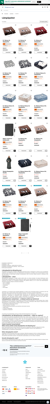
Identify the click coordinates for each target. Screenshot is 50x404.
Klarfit (27, 377)
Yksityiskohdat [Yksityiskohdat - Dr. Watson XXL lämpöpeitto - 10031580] (39, 150)
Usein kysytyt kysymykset (7, 267)
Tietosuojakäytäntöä (40, 390)
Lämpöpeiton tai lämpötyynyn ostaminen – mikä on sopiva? (13, 266)
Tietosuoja (4, 401)
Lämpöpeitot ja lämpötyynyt (7, 263)
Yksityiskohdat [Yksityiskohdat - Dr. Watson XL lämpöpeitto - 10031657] (39, 52)
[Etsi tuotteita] (25, 10)
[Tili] (42, 7)
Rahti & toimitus (40, 381)
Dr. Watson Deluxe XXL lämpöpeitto (39, 106)
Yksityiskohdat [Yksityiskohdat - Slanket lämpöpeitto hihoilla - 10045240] (8, 180)
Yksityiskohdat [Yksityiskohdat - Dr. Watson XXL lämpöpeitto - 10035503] (23, 85)
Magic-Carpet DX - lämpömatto (8, 139)
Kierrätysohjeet (40, 379)
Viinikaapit (4, 372)
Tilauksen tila (39, 374)
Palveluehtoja (46, 390)
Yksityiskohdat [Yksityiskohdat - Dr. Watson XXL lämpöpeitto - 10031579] (23, 150)
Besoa (27, 375)
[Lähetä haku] (1, 10)
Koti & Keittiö (6, 13)
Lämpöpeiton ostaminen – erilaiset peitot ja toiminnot (12, 265)
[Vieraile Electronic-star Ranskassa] (32, 388)
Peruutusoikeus (40, 375)
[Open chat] (48, 402)
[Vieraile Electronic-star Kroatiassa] (26, 393)
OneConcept (28, 378)
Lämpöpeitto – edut (5, 264)
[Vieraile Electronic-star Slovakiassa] (28, 391)
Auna (26, 369)
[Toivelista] (45, 7)
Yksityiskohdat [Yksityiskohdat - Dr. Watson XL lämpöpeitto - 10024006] (23, 52)
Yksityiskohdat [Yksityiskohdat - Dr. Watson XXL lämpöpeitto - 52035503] (8, 213)
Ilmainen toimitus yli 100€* (44, 4)
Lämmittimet (12, 13)
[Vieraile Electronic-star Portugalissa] (34, 393)
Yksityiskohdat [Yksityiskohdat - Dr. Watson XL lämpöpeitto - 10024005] (8, 52)
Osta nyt (39, 1)
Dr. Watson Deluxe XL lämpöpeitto (40, 74)
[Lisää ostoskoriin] (15, 52)
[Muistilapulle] (15, 25)
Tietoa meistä (39, 369)
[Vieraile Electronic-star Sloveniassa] (26, 395)
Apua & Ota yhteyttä (41, 371)
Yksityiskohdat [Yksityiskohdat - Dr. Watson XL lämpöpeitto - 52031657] (8, 246)
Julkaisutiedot (10, 401)
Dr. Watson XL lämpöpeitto (7, 41)
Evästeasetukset (40, 383)
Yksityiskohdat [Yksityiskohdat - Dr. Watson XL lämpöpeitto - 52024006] (39, 213)
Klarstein (27, 374)
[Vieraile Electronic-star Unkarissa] (32, 391)
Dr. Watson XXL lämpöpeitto (7, 74)
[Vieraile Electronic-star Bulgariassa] (30, 393)
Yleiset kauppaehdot (18, 401)
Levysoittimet (4, 378)
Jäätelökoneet (4, 380)
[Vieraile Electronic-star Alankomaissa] (32, 393)
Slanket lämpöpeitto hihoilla (9, 172)
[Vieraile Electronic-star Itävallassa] (28, 388)
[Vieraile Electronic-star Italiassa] (34, 388)
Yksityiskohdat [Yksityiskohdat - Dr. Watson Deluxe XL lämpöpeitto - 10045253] (39, 85)
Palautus (39, 372)
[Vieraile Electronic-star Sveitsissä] (30, 388)
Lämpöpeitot (18, 13)
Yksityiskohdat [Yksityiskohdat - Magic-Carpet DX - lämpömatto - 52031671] (23, 246)
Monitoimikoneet (5, 377)
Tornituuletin (4, 374)
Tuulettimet (4, 369)
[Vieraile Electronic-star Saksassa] (26, 388)
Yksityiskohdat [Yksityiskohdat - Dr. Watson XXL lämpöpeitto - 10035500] (8, 85)
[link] (9, 31)
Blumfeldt (27, 371)
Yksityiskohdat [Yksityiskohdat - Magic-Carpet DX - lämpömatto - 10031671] (8, 150)
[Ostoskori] (47, 7)
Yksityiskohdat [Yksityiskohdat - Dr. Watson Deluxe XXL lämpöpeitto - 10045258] (39, 180)
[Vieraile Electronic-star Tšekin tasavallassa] (30, 391)
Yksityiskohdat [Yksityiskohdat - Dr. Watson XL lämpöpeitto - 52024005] (23, 213)
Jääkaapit (4, 371)
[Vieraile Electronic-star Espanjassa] (26, 391)
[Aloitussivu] (3, 13)
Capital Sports (28, 372)
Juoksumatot (4, 375)
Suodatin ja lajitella (43, 21)
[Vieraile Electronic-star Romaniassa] (28, 393)
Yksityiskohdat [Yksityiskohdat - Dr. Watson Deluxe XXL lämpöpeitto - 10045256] (23, 180)
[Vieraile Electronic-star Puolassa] (34, 391)
